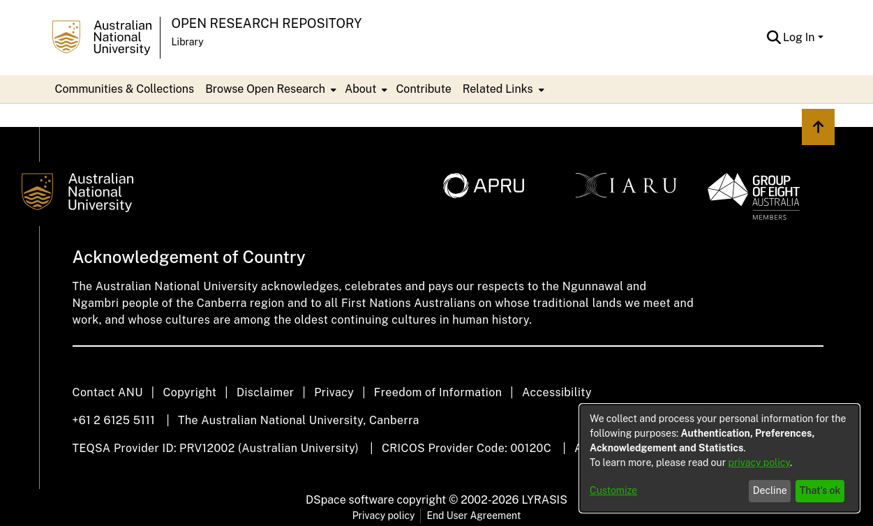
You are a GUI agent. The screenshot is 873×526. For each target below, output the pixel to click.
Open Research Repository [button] (267, 23)
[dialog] (719, 458)
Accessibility (557, 392)
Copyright (189, 392)
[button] (773, 37)
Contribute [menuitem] (423, 89)
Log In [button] (800, 37)
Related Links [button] (498, 89)
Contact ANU (108, 392)
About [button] (360, 89)
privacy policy (759, 462)
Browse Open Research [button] (265, 89)
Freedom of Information (438, 392)
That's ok (820, 490)
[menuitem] (269, 89)
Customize (613, 490)
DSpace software (350, 499)
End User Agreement (473, 515)
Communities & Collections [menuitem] (125, 89)
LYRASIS (544, 499)
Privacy (334, 392)
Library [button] (188, 41)
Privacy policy (383, 515)
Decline (770, 490)
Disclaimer (265, 392)
